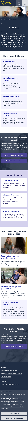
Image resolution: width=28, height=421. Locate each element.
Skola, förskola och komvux (10, 19)
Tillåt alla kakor (14, 414)
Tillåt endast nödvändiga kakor (14, 418)
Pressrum (3, 381)
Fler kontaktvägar (6, 376)
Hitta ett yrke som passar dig (14, 155)
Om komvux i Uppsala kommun (14, 346)
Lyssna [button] (4, 24)
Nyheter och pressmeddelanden (10, 384)
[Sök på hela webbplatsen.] (19, 3)
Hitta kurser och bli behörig (14, 161)
